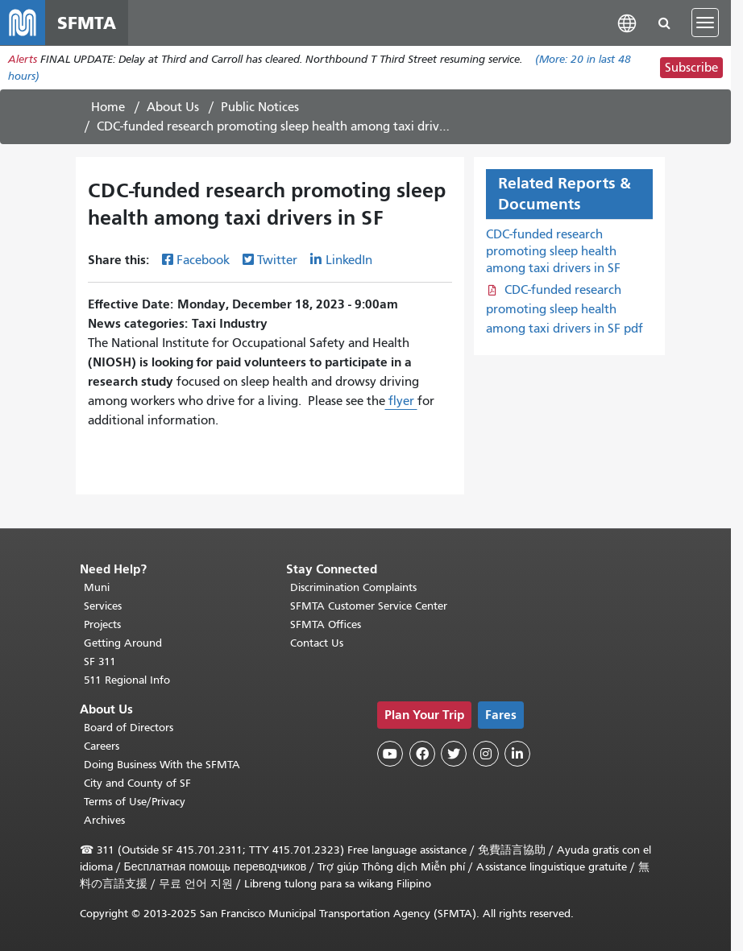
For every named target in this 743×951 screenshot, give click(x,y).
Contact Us (316, 643)
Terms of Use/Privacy (134, 801)
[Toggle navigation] (705, 22)
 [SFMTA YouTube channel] (390, 753)
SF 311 (100, 661)
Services (103, 606)
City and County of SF (137, 783)
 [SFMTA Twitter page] (453, 753)
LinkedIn (349, 260)
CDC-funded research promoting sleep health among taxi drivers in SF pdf (564, 309)
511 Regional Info (127, 680)
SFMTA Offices (325, 624)
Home (108, 107)
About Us (173, 107)
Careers (101, 746)
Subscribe (691, 67)
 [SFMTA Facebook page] (422, 753)
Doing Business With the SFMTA (162, 764)
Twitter (277, 260)
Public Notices (260, 107)
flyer (401, 401)
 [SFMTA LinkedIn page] (517, 753)
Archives (104, 820)
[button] (627, 22)
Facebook (203, 260)
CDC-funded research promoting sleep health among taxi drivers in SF (553, 251)
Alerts (22, 59)
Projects (102, 624)
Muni (97, 587)
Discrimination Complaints (353, 587)
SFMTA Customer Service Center (368, 606)
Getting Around (123, 643)
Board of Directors (128, 727)
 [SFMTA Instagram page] (486, 753)
